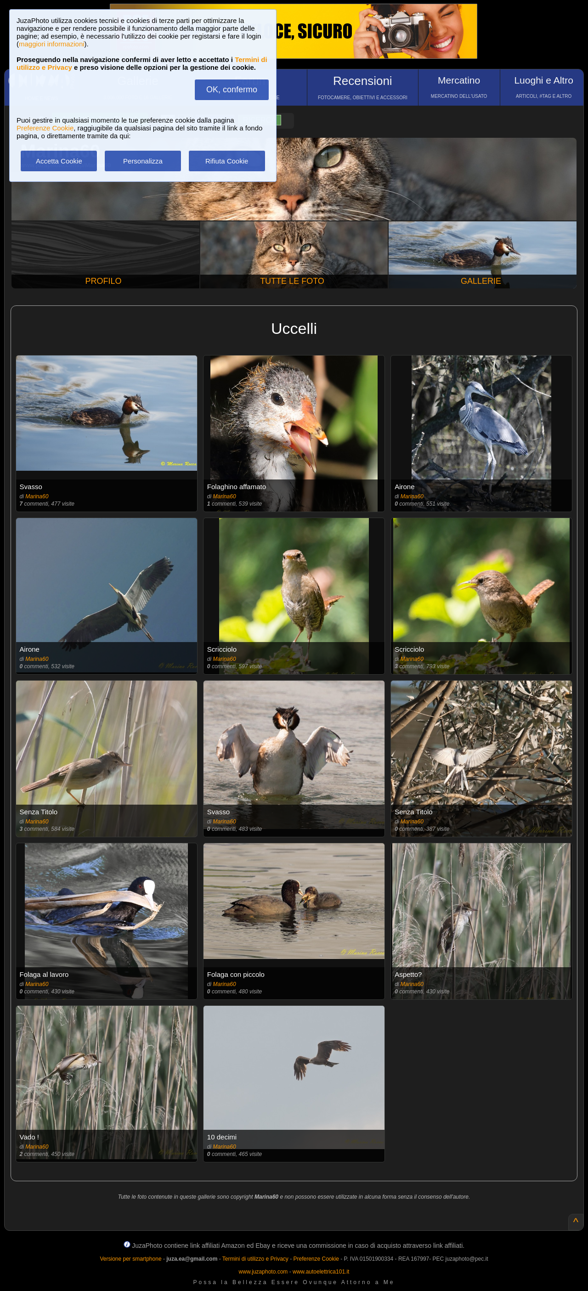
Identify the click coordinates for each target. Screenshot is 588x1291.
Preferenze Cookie (45, 128)
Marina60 (36, 496)
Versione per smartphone (130, 1259)
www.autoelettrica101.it (321, 1271)
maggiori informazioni (52, 44)
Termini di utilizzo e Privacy (255, 1259)
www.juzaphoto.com (263, 1271)
